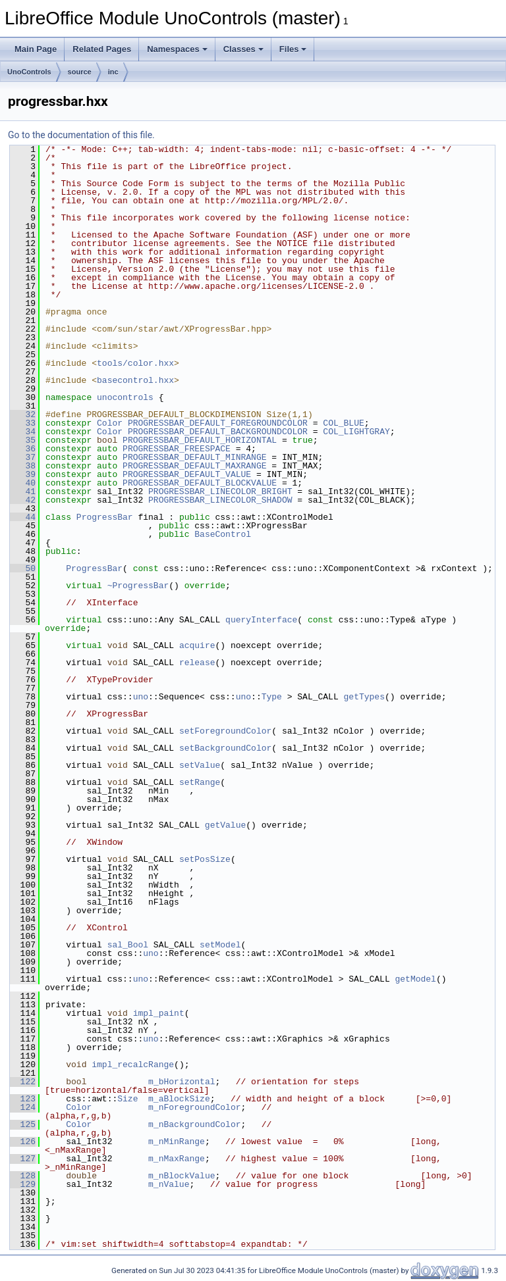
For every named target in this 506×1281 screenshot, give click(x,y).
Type (272, 697)
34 (23, 432)
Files (293, 49)
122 (23, 1082)
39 (23, 474)
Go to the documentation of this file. (81, 135)
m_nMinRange (176, 1141)
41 (23, 491)
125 (23, 1124)
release (197, 662)
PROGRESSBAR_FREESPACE (177, 449)
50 (23, 568)
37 (23, 457)
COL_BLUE (343, 423)
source (80, 72)
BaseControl (222, 534)
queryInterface (261, 620)
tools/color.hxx (135, 363)
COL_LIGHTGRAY (356, 432)
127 (23, 1159)
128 (23, 1176)
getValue (225, 825)
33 (23, 423)
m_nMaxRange (176, 1159)
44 (23, 517)
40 (23, 483)
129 (23, 1184)
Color (110, 423)
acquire (197, 645)
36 (23, 449)
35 (23, 440)
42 (23, 500)
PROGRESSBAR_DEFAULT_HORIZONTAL (200, 440)
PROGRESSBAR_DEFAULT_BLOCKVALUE (200, 483)
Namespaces (177, 49)
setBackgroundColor (225, 748)
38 (23, 466)
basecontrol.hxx (135, 380)
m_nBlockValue (181, 1176)
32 (23, 414)
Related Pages (101, 49)
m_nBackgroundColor (194, 1124)
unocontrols (125, 397)
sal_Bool (127, 945)
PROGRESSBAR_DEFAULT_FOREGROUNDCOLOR (218, 423)
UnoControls (29, 72)
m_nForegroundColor (194, 1107)
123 (23, 1099)
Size (127, 1099)
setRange (199, 782)
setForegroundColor (225, 731)
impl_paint (158, 1013)
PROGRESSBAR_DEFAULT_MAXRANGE (194, 466)
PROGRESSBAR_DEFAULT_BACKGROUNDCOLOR (218, 432)
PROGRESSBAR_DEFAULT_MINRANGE (194, 457)
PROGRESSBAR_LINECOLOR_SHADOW (220, 500)
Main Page (35, 49)
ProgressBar (104, 517)
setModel (220, 945)
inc (113, 72)
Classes (243, 49)
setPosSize (205, 859)
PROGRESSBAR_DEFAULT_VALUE (187, 474)
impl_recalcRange (133, 1064)
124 (23, 1107)
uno (140, 697)
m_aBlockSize (179, 1099)
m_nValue (168, 1184)
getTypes (363, 697)
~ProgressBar (138, 585)
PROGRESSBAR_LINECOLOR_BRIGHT (220, 491)
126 (23, 1141)
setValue (199, 765)
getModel (415, 979)
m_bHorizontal (181, 1082)
